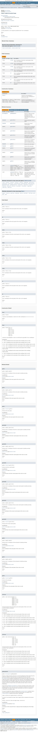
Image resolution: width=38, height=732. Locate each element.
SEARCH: (24, 6)
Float (3, 95)
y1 (10, 79)
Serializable (6, 20)
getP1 (11, 143)
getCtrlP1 (12, 120)
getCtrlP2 (12, 123)
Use (16, 2)
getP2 (11, 146)
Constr (11, 7)
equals (3, 193)
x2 (10, 76)
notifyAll (26, 193)
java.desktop (7, 10)
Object (22, 191)
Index (27, 2)
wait (34, 193)
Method (15, 7)
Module (6, 2)
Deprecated (22, 2)
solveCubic (18, 186)
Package (10, 2)
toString (30, 193)
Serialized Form (4, 36)
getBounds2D (12, 113)
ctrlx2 (11, 63)
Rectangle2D (5, 113)
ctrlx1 (11, 60)
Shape (2, 20)
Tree (19, 2)
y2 (10, 82)
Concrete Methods (23, 109)
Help (29, 2)
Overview (2, 2)
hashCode (17, 193)
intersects (20, 184)
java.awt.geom (8, 11)
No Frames (18, 4)
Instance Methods (14, 109)
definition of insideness (12, 685)
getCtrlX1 (12, 126)
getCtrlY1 (12, 135)
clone (3, 182)
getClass (12, 193)
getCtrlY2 (12, 139)
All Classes (24, 4)
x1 (10, 73)
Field (9, 7)
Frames (14, 4)
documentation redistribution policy (27, 729)
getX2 (11, 152)
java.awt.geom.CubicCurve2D (9, 16)
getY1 (11, 156)
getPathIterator (5, 184)
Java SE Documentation (27, 725)
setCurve (12, 165)
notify (21, 193)
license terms (30, 0)
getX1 (11, 148)
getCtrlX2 (12, 130)
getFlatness (31, 182)
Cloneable (12, 20)
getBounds (26, 182)
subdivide (29, 186)
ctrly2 (11, 69)
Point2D (4, 120)
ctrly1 (11, 66)
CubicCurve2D (4, 23)
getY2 (11, 161)
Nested (5, 7)
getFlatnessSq (17, 183)
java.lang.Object (4, 15)
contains (7, 182)
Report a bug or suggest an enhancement (7, 724)
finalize (8, 193)
